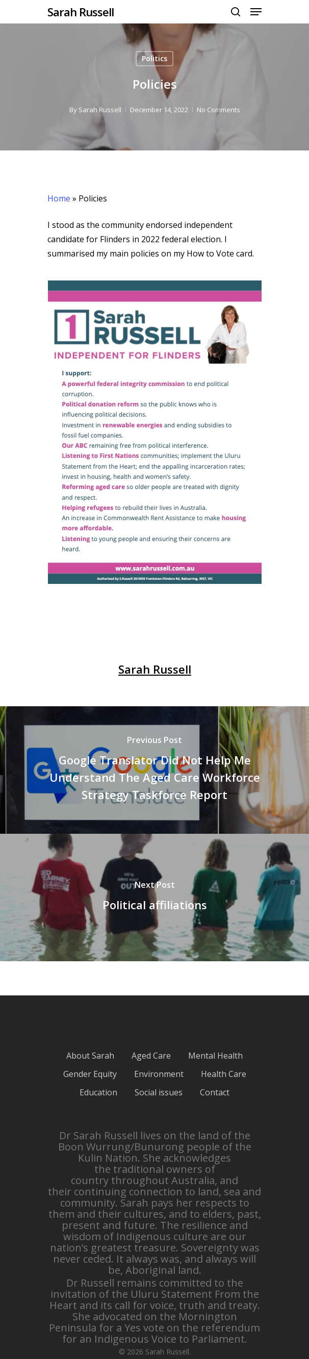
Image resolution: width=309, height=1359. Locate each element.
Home (58, 198)
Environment (159, 1074)
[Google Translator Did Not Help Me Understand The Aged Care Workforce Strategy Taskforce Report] (154, 770)
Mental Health (215, 1055)
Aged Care (151, 1055)
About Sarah (90, 1055)
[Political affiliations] (154, 897)
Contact (214, 1092)
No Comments (218, 109)
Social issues (159, 1092)
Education (98, 1092)
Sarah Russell (80, 11)
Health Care (223, 1074)
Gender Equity (90, 1074)
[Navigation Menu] (256, 12)
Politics (154, 58)
